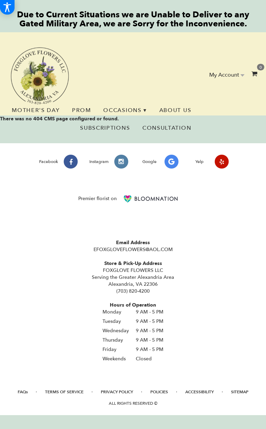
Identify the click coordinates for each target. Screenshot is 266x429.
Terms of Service (64, 392)
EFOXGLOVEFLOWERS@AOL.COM (133, 249)
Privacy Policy (117, 392)
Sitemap (239, 392)
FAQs (23, 392)
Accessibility (199, 392)
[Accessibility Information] (7, 7)
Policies (159, 392)
